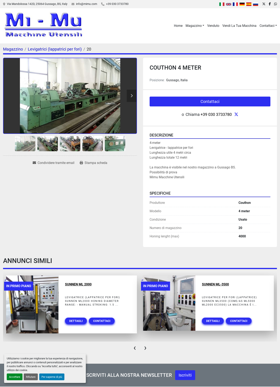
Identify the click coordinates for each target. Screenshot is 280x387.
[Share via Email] (53, 163)
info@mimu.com (86, 4)
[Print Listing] (93, 163)
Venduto (213, 26)
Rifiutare (31, 376)
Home (178, 26)
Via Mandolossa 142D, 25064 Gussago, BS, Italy (37, 4)
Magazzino (194, 26)
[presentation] (134, 348)
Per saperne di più (51, 376)
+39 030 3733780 (117, 4)
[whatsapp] (275, 4)
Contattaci (267, 26)
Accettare (14, 376)
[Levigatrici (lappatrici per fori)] (55, 49)
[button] (195, 25)
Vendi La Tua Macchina (239, 26)
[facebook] (270, 4)
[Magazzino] (13, 49)
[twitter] (263, 4)
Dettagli (76, 321)
